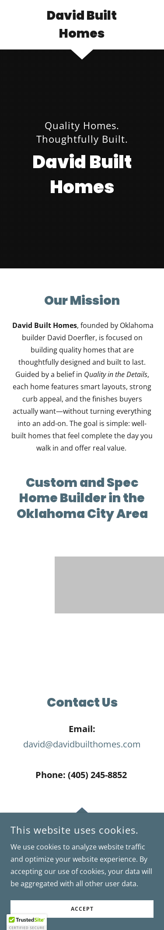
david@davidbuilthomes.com (82, 744)
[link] (82, 24)
